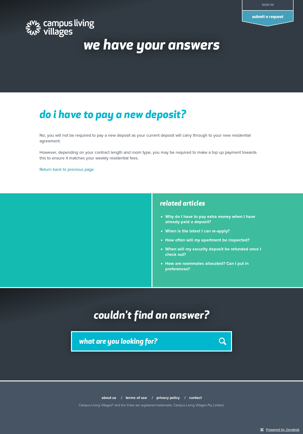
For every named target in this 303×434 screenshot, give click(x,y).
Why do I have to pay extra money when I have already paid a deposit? (210, 219)
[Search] (151, 341)
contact (195, 397)
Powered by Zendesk (282, 430)
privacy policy (168, 397)
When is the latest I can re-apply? (197, 231)
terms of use (136, 397)
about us (109, 397)
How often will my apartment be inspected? (207, 240)
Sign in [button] (268, 5)
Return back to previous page (67, 169)
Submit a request (267, 17)
